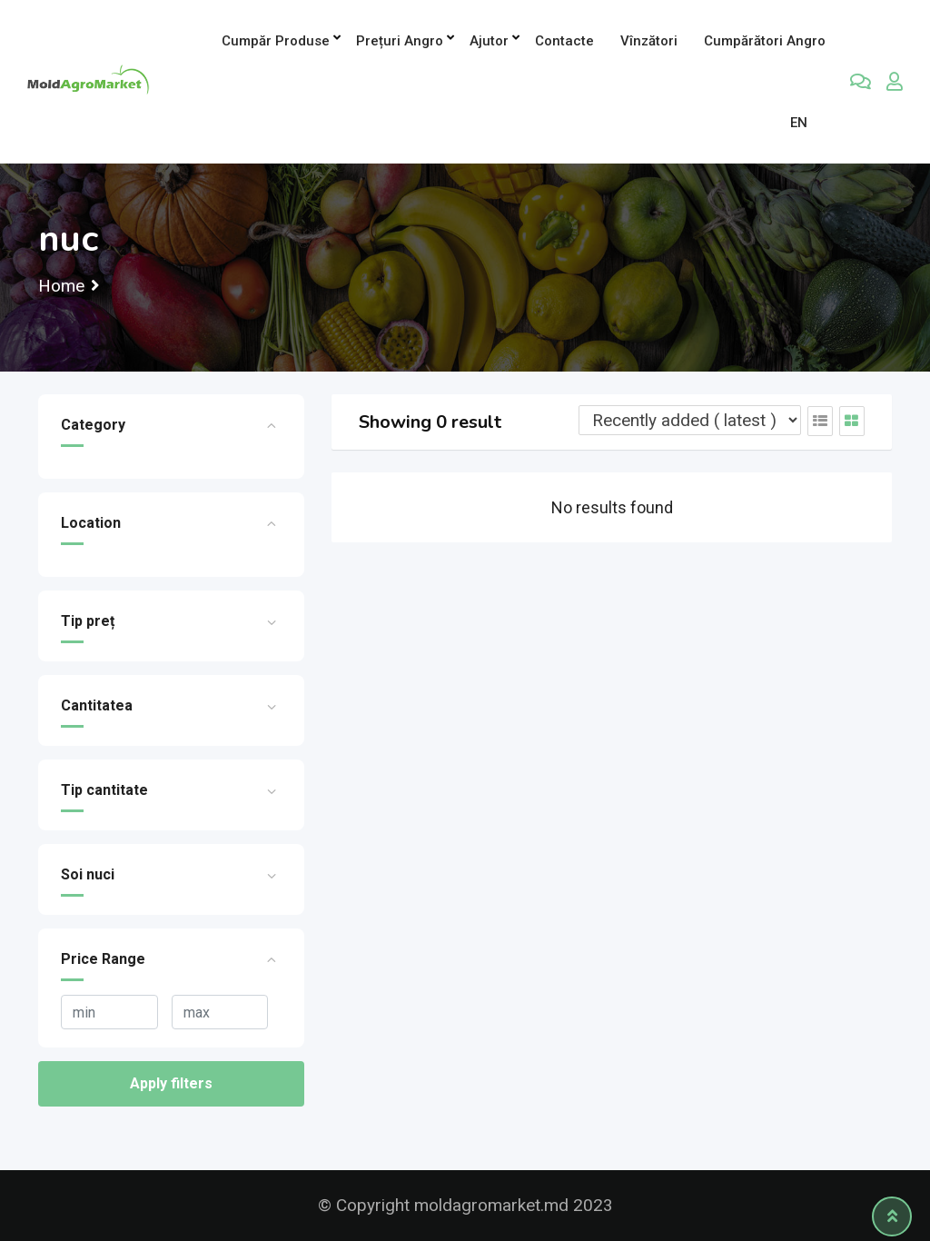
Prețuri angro (399, 41)
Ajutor (489, 41)
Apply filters (171, 1083)
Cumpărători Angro (765, 41)
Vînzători (649, 41)
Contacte (564, 41)
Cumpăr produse (276, 41)
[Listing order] (690, 420)
